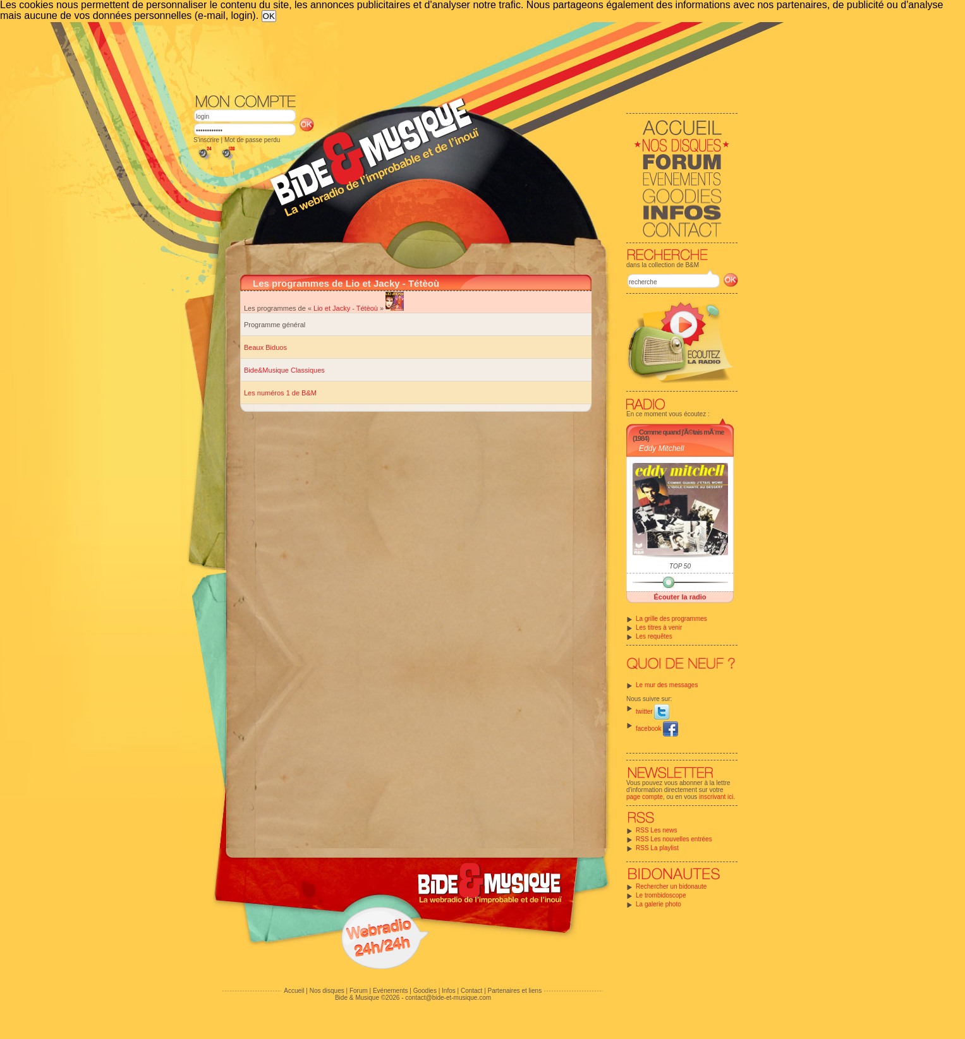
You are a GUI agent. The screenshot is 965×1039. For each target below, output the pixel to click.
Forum (358, 990)
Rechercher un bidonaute (671, 886)
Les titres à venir (659, 627)
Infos (449, 990)
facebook (657, 728)
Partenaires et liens (515, 990)
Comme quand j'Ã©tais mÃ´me (681, 432)
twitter (652, 711)
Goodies (425, 990)
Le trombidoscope (661, 895)
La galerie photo (658, 904)
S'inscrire (206, 139)
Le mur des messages (667, 685)
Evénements (390, 990)
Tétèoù (367, 308)
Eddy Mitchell (661, 448)
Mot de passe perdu (252, 139)
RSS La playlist (657, 847)
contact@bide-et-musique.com (448, 997)
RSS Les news (656, 830)
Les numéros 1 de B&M (280, 393)
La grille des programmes (671, 618)
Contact (471, 990)
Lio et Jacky (331, 308)
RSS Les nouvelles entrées (674, 839)
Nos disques (327, 990)
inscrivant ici (716, 796)
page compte (644, 796)
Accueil (294, 990)
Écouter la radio (679, 597)
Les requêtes (654, 636)
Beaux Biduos (265, 347)
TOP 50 (680, 566)
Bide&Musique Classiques (284, 370)
